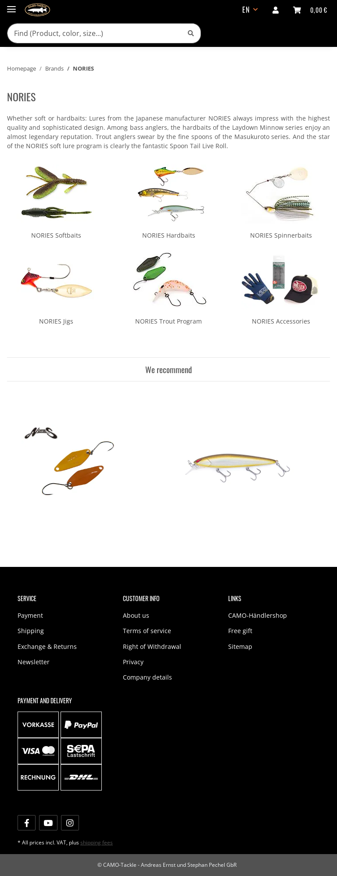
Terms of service (147, 631)
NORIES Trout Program (168, 321)
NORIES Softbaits (56, 235)
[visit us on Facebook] (27, 822)
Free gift (240, 631)
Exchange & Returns (47, 646)
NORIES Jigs (56, 321)
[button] (275, 9)
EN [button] (246, 9)
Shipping (31, 631)
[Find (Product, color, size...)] (94, 33)
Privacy (133, 662)
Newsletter (34, 662)
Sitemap (240, 646)
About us (136, 615)
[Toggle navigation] (11, 5)
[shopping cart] (310, 9)
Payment (30, 615)
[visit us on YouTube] (48, 822)
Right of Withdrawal (152, 646)
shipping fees (96, 842)
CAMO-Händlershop (257, 615)
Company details (147, 677)
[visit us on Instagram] (70, 822)
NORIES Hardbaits (168, 235)
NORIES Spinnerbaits (281, 235)
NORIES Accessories (281, 321)
